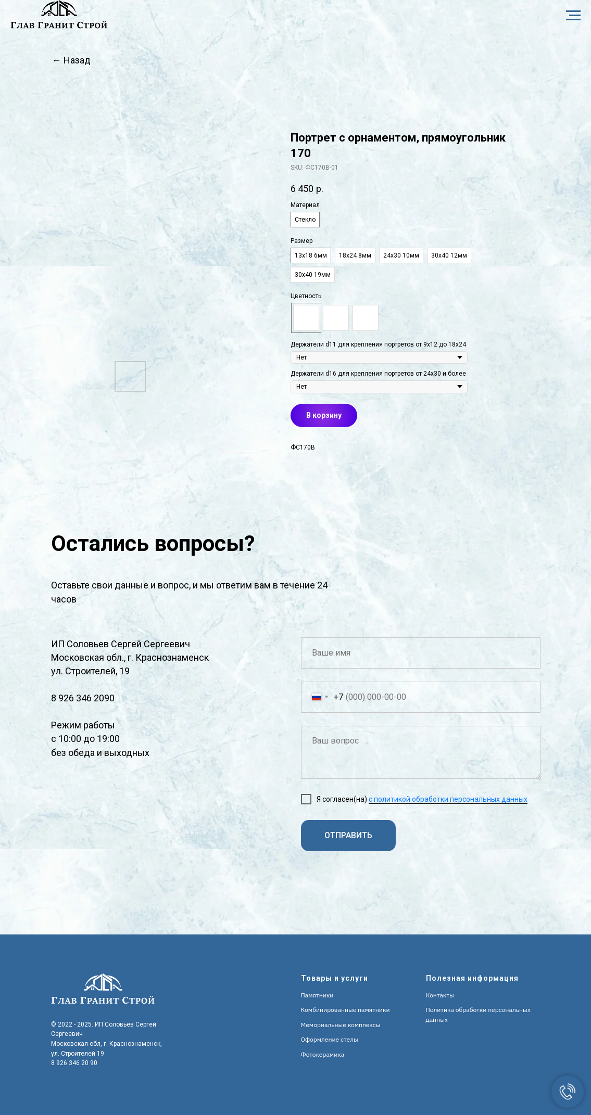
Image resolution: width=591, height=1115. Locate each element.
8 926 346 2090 (83, 698)
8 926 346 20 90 (74, 1063)
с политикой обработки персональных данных (448, 799)
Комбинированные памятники (345, 1010)
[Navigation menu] (573, 15)
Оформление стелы (329, 1039)
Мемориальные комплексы (341, 1025)
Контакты (440, 995)
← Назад (71, 60)
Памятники (317, 995)
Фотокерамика (323, 1054)
